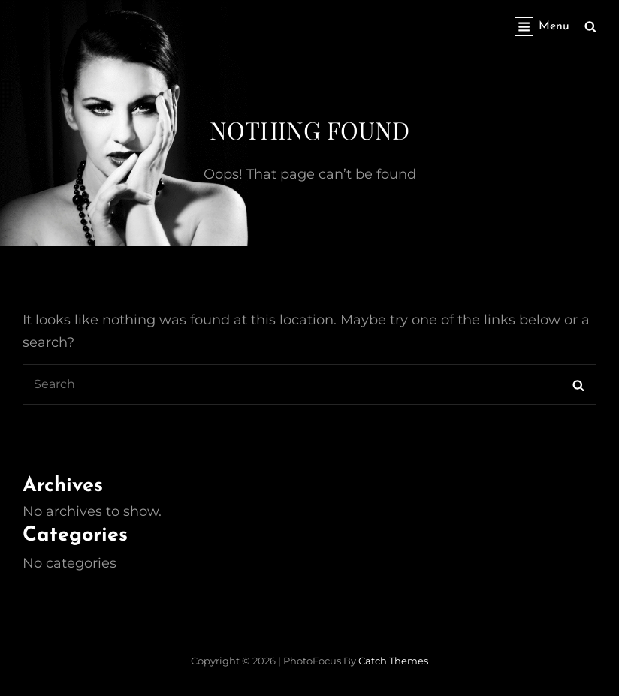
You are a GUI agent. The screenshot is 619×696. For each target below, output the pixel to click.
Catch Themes (393, 661)
